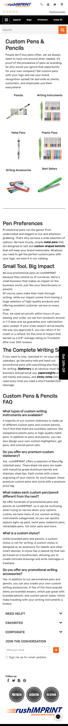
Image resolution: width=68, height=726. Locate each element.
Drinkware (43, 20)
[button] (63, 363)
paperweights (46, 373)
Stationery (24, 368)
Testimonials (57, 12)
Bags (29, 20)
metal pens (51, 242)
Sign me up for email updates (27, 657)
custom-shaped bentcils (49, 246)
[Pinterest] (24, 680)
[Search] (29, 30)
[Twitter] (13, 680)
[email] (29, 650)
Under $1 (57, 20)
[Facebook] (8, 680)
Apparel (17, 20)
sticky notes (44, 377)
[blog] (19, 680)
